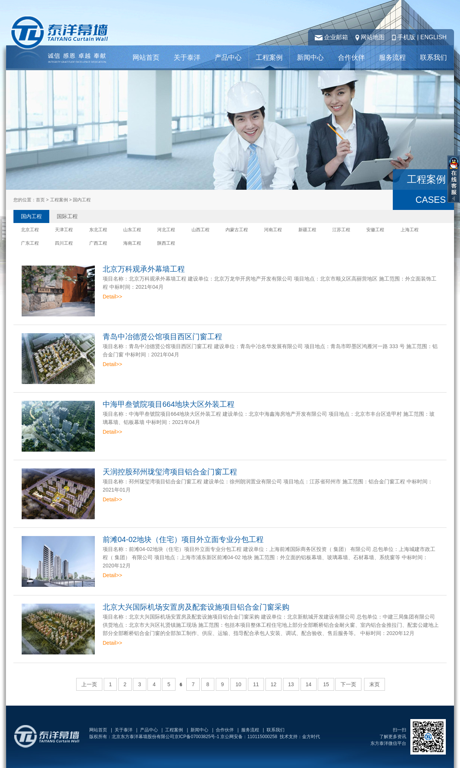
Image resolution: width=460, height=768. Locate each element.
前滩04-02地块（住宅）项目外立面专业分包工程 (183, 539)
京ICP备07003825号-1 (196, 736)
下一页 (348, 684)
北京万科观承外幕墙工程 (144, 269)
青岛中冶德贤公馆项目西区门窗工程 (162, 336)
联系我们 (433, 57)
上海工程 (410, 229)
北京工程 (30, 229)
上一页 (89, 684)
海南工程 (132, 243)
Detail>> (112, 297)
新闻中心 (310, 57)
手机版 (406, 37)
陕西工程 (166, 243)
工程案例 (269, 57)
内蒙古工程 (237, 229)
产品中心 (228, 57)
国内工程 (31, 216)
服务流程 (392, 57)
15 (326, 684)
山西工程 (200, 229)
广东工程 (30, 243)
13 (291, 684)
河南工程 (273, 229)
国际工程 (67, 216)
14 (309, 684)
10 (239, 684)
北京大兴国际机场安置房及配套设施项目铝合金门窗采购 (196, 607)
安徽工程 (375, 229)
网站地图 (373, 37)
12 (274, 684)
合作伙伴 (351, 57)
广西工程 (98, 243)
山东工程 (132, 229)
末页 (374, 684)
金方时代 (311, 736)
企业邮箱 (336, 37)
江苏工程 (341, 229)
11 (256, 684)
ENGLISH (433, 37)
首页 (40, 199)
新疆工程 (307, 229)
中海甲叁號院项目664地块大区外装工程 (168, 404)
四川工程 (64, 243)
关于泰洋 (187, 57)
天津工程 (64, 229)
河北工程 (166, 229)
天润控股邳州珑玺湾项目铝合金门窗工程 (170, 472)
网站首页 (146, 57)
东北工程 (98, 229)
